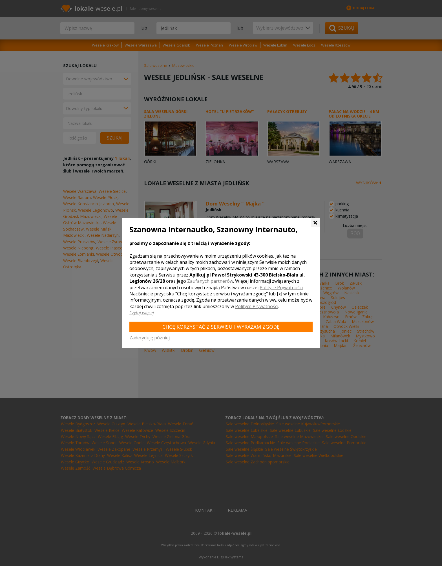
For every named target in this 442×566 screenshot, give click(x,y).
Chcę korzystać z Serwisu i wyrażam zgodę (221, 326)
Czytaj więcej (141, 312)
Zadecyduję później (149, 338)
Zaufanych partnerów (210, 281)
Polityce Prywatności (281, 287)
